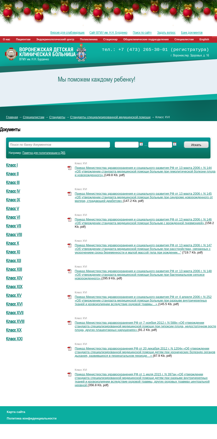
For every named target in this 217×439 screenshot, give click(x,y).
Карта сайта (16, 412)
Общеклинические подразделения (146, 39)
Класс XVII (14, 312)
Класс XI (13, 252)
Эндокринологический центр (55, 39)
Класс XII (13, 260)
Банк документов (192, 32)
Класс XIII (14, 269)
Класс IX (13, 200)
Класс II (12, 174)
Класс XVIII (15, 321)
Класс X (12, 243)
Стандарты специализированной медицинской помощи (110, 117)
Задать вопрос (166, 32)
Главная (12, 117)
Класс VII (13, 226)
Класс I (12, 165)
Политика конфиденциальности (31, 418)
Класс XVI (14, 304)
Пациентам (23, 39)
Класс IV (13, 191)
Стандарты (57, 117)
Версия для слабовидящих (67, 32)
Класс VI (13, 217)
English (204, 39)
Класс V (12, 208)
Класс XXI (14, 339)
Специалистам (184, 39)
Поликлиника (89, 39)
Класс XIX (14, 286)
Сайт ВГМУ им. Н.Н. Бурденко (108, 32)
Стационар (110, 39)
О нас (6, 39)
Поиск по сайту (142, 32)
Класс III (13, 182)
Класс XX (13, 330)
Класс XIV (14, 278)
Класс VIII (14, 234)
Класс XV (13, 295)
